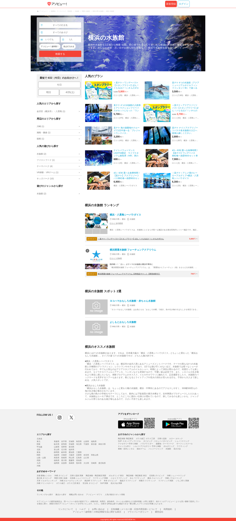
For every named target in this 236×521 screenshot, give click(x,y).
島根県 (64, 458)
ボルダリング (168, 446)
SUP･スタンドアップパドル (129, 441)
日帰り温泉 (162, 439)
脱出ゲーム (141, 449)
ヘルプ (82, 509)
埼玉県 (79, 444)
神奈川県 (102, 444)
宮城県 (71, 441)
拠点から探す (61, 494)
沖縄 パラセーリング (173, 478)
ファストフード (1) (46, 160)
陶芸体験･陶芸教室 (125, 439)
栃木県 (56, 444)
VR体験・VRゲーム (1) (47, 172)
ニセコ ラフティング (119, 478)
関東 (38, 444)
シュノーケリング (182, 441)
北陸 (38, 450)
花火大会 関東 (116, 483)
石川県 (64, 450)
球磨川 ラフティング (147, 481)
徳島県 (56, 460)
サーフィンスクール (184, 444)
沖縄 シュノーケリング (176, 476)
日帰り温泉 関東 (76, 476)
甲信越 (39, 447)
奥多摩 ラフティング (92, 481)
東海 (38, 452)
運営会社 (159, 512)
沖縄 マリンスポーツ (45, 483)
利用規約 (168, 509)
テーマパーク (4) (45, 166)
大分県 (86, 463)
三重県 (79, 452)
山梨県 (56, 447)
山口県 (86, 458)
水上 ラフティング (137, 478)
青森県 (56, 441)
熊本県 (79, 463)
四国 (38, 460)
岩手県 (64, 441)
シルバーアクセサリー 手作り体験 (147, 446)
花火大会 (177, 449)
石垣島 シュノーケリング (80, 478)
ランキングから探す (45, 494)
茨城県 (71, 444)
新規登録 (171, 4)
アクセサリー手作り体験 (128, 444)
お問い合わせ (98, 509)
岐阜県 (64, 452)
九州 (38, 463)
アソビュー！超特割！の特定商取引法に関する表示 (97, 512)
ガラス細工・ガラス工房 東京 (68, 483)
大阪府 (71, 455)
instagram (59, 417)
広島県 (79, 458)
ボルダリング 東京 (116, 476)
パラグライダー (146, 444)
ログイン (183, 4)
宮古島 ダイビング (90, 483)
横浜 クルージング (155, 478)
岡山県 (71, 458)
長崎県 (71, 463)
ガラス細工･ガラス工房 (145, 439)
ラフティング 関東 (100, 478)
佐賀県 (64, 463)
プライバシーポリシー (138, 512)
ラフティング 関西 (165, 481)
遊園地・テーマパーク (165, 444)
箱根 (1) (40, 138)
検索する (60, 54)
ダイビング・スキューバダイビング (157, 441)
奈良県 (86, 455)
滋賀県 (56, 455)
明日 (48, 92)
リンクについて (65, 509)
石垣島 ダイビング (156, 476)
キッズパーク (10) (45, 178)
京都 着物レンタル (44, 476)
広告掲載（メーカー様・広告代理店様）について (134, 509)
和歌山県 (94, 455)
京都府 (64, 455)
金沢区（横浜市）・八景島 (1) (51, 111)
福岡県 (56, 463)
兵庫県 (79, 455)
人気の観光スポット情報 (115, 494)
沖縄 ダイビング (60, 476)
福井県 (71, 450)
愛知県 (71, 452)
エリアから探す (44, 434)
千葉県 (86, 444)
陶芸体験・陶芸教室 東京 (136, 476)
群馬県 (64, 444)
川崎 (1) (40, 126)
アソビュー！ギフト (94, 494)
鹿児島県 (102, 463)
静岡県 (56, 452)
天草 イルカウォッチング (47, 481)
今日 (59, 84)
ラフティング (182, 446)
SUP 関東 (104, 483)
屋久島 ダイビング (44, 478)
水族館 (168, 449)
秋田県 (79, 441)
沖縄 (38, 466)
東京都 (93, 444)
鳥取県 (56, 458)
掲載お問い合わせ (76, 494)
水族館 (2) (41, 154)
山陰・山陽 (41, 458)
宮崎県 (93, 463)
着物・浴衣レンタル (126, 449)
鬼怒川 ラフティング (128, 481)
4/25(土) (70, 92)
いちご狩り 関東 (182, 481)
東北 (38, 441)
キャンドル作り (124, 446)
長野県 (64, 447)
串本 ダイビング (110, 481)
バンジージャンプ (156, 449)
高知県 (79, 460)
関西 (38, 455)
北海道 (39, 439)
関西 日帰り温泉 (60, 478)
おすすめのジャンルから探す (131, 434)
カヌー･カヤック (176, 439)
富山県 (56, 450)
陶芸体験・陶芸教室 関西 (96, 476)
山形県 (86, 441)
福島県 (93, 441)
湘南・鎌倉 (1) (43, 132)
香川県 (64, 460)
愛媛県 (71, 460)
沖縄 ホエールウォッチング (71, 481)
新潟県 (71, 447)
